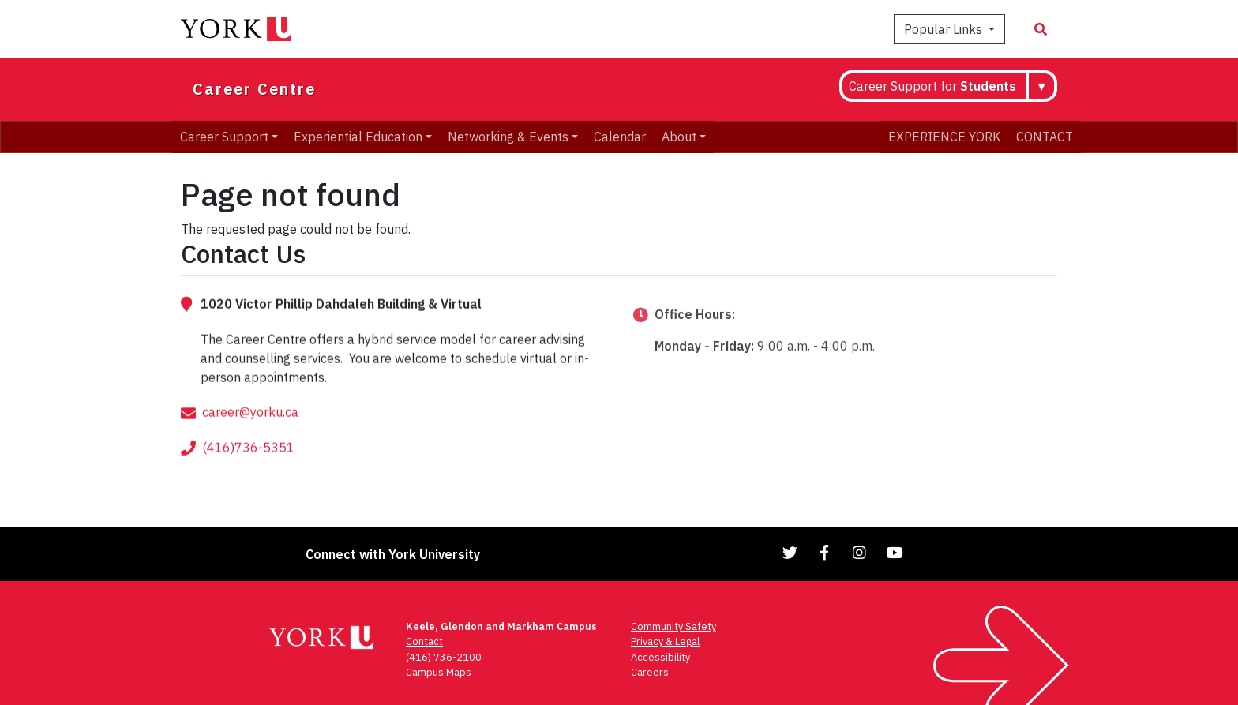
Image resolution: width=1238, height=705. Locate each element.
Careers (650, 672)
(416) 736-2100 (444, 657)
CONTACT (1044, 136)
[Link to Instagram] (860, 552)
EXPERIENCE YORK (944, 136)
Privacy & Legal (665, 641)
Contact (424, 641)
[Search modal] (1040, 29)
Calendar (620, 136)
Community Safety (673, 626)
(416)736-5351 (248, 469)
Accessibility (660, 657)
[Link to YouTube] (894, 552)
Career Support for (932, 86)
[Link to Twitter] (790, 552)
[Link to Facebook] (825, 552)
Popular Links (944, 29)
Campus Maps (438, 672)
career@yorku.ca (250, 433)
